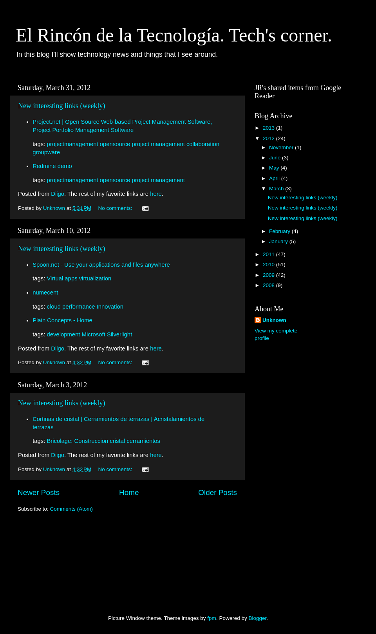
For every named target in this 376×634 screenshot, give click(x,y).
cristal (117, 441)
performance (78, 306)
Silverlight (119, 334)
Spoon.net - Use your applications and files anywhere (101, 265)
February (280, 231)
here (156, 194)
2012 (269, 138)
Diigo (57, 194)
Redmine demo (52, 166)
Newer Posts (39, 492)
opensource (115, 144)
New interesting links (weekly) (61, 106)
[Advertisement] (286, 471)
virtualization (95, 278)
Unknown (274, 320)
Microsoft (93, 334)
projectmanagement (72, 144)
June (275, 158)
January (279, 241)
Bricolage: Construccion (77, 441)
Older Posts (217, 492)
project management (158, 144)
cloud (54, 306)
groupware (46, 152)
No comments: (116, 208)
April (275, 178)
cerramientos (143, 441)
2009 (269, 275)
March (277, 188)
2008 (269, 285)
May (274, 168)
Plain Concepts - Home (62, 320)
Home (129, 492)
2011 (269, 254)
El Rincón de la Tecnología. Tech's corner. (174, 35)
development (63, 334)
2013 (269, 128)
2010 (269, 264)
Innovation (110, 306)
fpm (211, 618)
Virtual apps (62, 278)
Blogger (257, 618)
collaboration (202, 144)
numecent (45, 292)
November (282, 147)
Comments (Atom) (71, 509)
